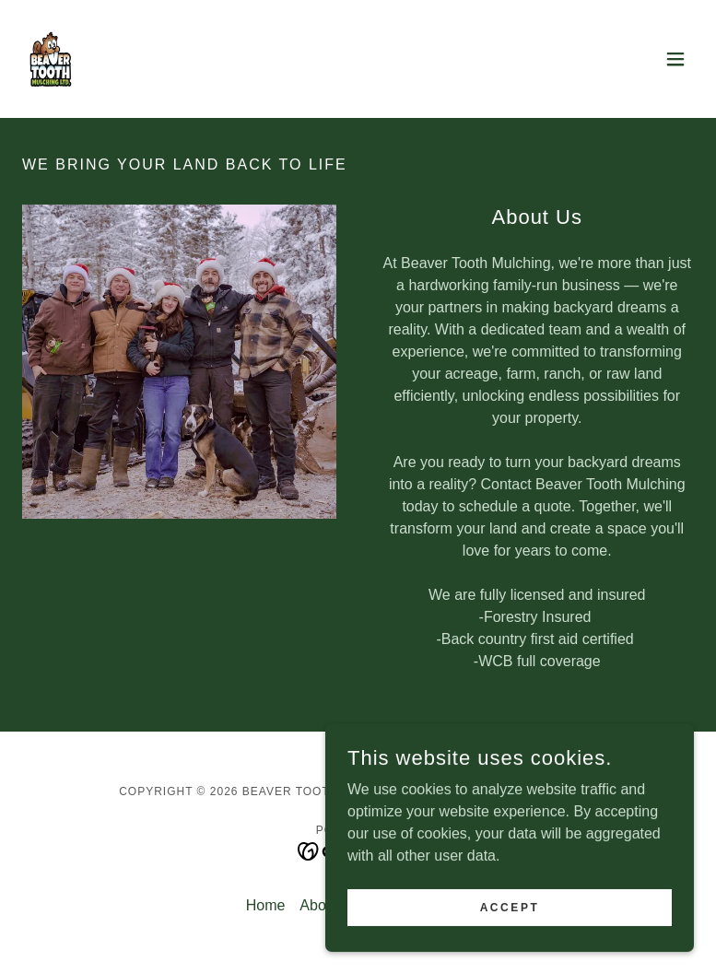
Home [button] (266, 905)
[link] (50, 59)
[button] (675, 59)
